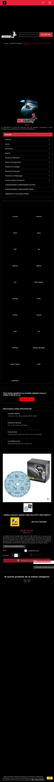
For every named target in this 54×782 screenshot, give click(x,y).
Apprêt (7, 153)
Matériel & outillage (12, 167)
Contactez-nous (27, 399)
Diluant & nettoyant (12, 158)
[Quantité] (16, 555)
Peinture (8, 140)
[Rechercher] (29, 34)
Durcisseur (9, 149)
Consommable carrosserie (14, 180)
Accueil (8, 135)
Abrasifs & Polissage (12, 171)
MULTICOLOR (4, 3)
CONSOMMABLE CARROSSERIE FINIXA (19, 189)
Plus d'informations (37, 780)
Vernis (7, 144)
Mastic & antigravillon (13, 162)
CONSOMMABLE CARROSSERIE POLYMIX (20, 185)
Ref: (33, 522)
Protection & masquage (13, 176)
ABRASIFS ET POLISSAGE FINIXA (17, 194)
